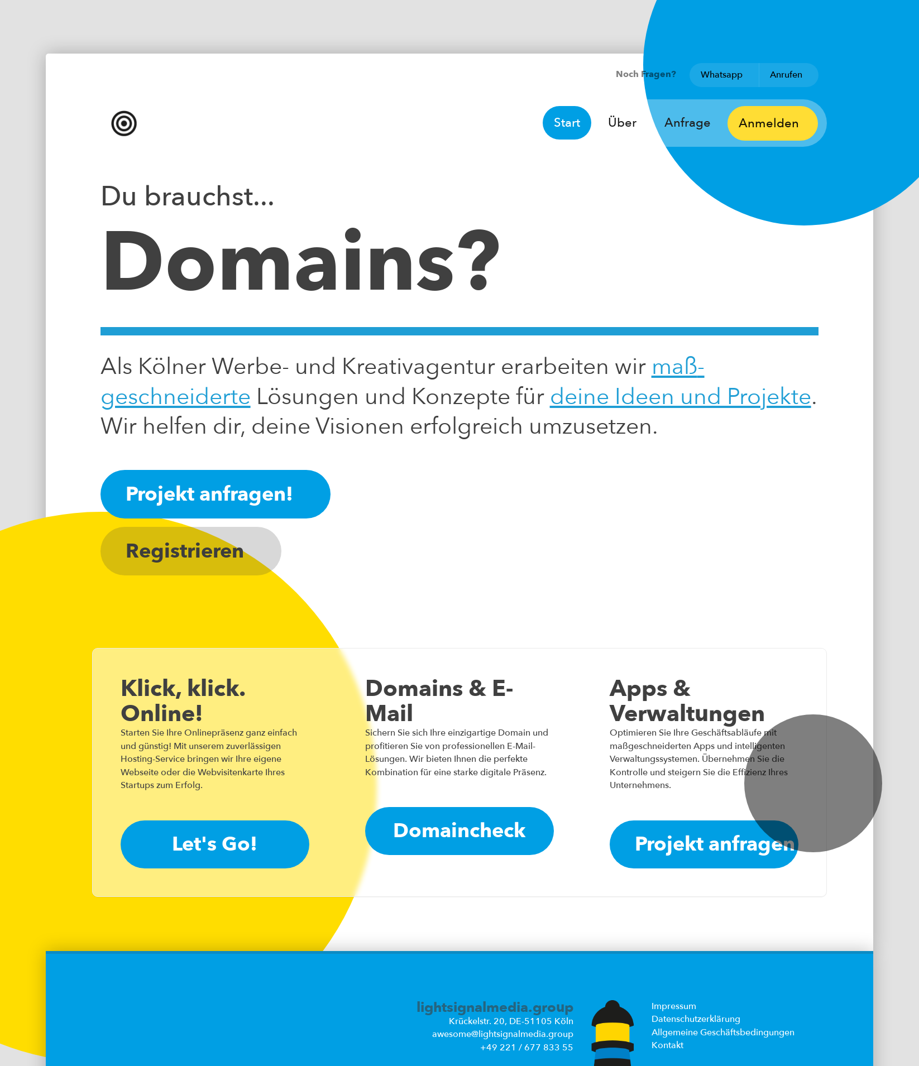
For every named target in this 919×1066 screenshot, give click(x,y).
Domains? (300, 263)
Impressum (674, 1006)
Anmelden (773, 123)
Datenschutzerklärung (696, 1019)
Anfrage (687, 122)
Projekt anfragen (715, 844)
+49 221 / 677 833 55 (526, 1047)
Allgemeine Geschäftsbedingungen (723, 1032)
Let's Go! (214, 844)
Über (622, 122)
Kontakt (667, 1045)
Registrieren (191, 551)
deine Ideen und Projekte (680, 396)
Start (567, 122)
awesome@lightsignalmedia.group (502, 1034)
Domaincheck (459, 830)
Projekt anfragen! (215, 494)
